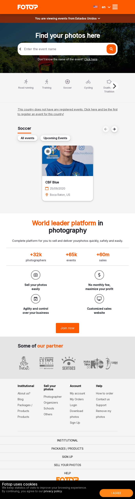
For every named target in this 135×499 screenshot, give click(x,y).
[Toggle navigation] (115, 7)
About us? (24, 393)
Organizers (51, 402)
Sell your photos (67, 465)
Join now (67, 328)
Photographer (53, 396)
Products (23, 416)
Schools (49, 408)
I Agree (116, 493)
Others (48, 414)
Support (101, 405)
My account (77, 393)
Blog (21, 399)
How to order (104, 393)
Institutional (67, 440)
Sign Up (75, 422)
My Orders (77, 399)
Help (67, 473)
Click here (90, 59)
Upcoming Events (55, 138)
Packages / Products (67, 448)
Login (73, 405)
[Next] (114, 86)
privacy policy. (53, 491)
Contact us (103, 399)
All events (27, 138)
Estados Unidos (87, 18)
